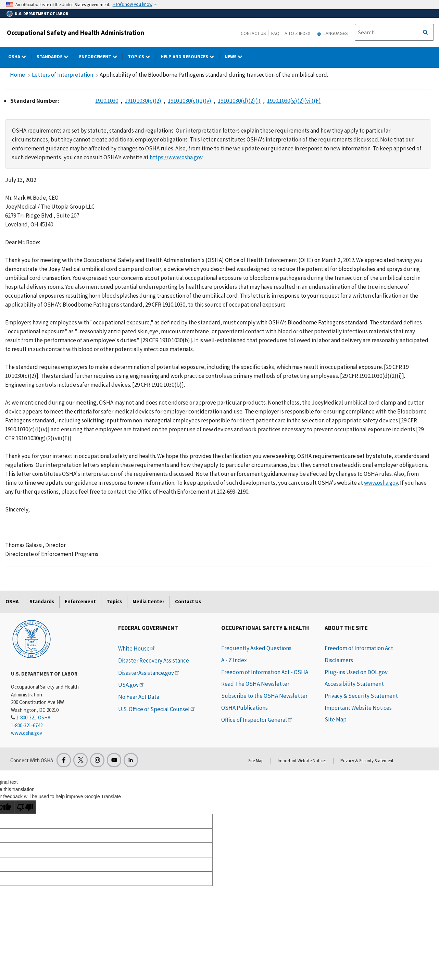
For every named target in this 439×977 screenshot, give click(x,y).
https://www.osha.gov (176, 157)
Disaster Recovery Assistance (153, 660)
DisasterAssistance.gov (149, 673)
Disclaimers (339, 660)
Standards (41, 601)
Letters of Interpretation (62, 74)
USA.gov (131, 685)
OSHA (12, 601)
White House (137, 648)
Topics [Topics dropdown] (141, 56)
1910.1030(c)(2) (143, 100)
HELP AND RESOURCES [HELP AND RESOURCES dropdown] (190, 56)
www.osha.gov (381, 482)
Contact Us (253, 33)
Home (17, 74)
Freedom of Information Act (359, 648)
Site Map (336, 719)
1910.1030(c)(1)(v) (189, 100)
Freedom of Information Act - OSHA (264, 672)
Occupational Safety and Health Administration (75, 32)
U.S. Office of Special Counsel (157, 709)
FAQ (275, 33)
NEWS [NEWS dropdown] (236, 56)
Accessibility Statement (354, 684)
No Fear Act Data (138, 697)
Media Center (148, 601)
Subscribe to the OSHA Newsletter (264, 696)
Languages (331, 33)
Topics (114, 601)
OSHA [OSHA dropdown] (20, 56)
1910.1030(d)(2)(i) (239, 100)
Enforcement (80, 601)
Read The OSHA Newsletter (255, 684)
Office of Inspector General (257, 720)
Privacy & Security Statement (361, 696)
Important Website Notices (358, 708)
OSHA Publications (244, 708)
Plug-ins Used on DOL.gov (356, 672)
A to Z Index (297, 33)
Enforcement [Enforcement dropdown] (101, 56)
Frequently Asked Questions (256, 648)
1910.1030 (106, 100)
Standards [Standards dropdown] (55, 56)
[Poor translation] (25, 807)
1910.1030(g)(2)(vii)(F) (294, 100)
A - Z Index (234, 660)
